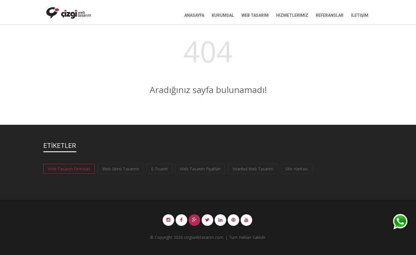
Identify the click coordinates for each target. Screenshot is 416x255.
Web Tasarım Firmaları (69, 169)
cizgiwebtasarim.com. (204, 237)
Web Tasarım (255, 15)
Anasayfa (194, 15)
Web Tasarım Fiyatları (200, 169)
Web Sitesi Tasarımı (120, 169)
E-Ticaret (159, 169)
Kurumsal (223, 15)
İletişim (359, 15)
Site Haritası (296, 169)
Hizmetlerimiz (292, 15)
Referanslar (329, 15)
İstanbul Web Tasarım (253, 169)
